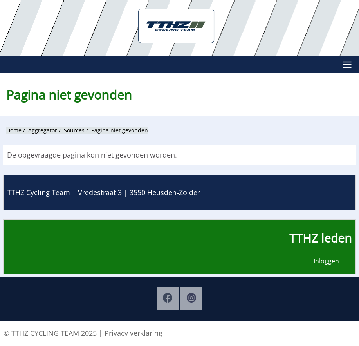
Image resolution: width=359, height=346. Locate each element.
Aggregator (42, 130)
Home (14, 130)
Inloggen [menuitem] (326, 261)
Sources (74, 130)
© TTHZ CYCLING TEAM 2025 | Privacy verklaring (83, 333)
